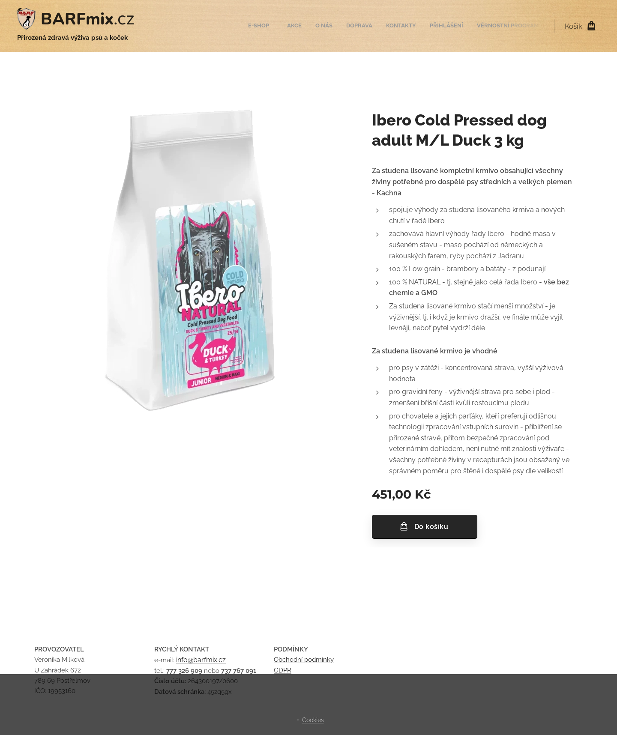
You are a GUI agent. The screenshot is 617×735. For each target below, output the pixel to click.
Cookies (313, 720)
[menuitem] (456, 26)
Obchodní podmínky (304, 659)
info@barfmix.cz (201, 660)
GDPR (282, 670)
